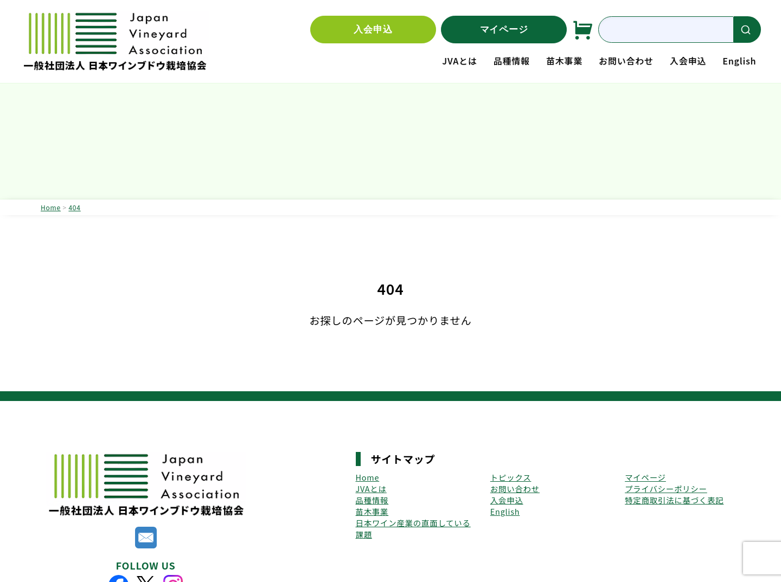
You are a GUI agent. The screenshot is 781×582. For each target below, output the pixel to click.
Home (368, 477)
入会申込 (373, 29)
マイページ (504, 29)
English (739, 60)
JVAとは (459, 60)
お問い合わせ (626, 60)
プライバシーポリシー (666, 488)
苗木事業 (564, 60)
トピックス (511, 477)
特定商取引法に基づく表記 (674, 500)
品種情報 (512, 60)
